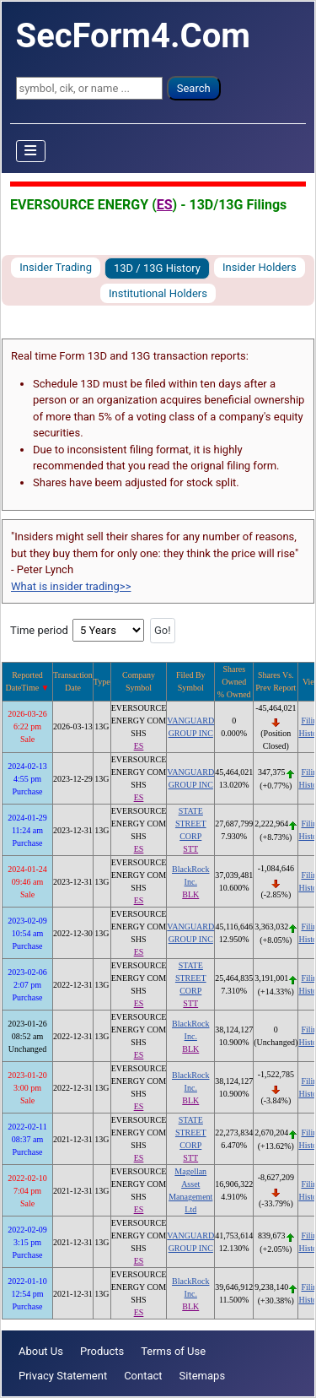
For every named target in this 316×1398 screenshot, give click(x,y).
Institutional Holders (158, 293)
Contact (143, 1375)
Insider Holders (259, 267)
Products (102, 1351)
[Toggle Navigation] (31, 151)
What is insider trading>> (71, 586)
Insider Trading (55, 267)
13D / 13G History (157, 268)
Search (194, 88)
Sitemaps (202, 1375)
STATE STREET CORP (190, 823)
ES (165, 205)
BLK (190, 894)
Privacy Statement (63, 1375)
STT (190, 848)
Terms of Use (173, 1351)
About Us (41, 1351)
